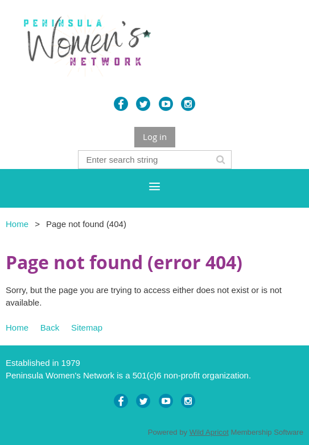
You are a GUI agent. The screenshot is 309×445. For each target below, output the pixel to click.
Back (49, 327)
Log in (155, 136)
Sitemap (86, 327)
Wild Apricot (209, 432)
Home (17, 224)
